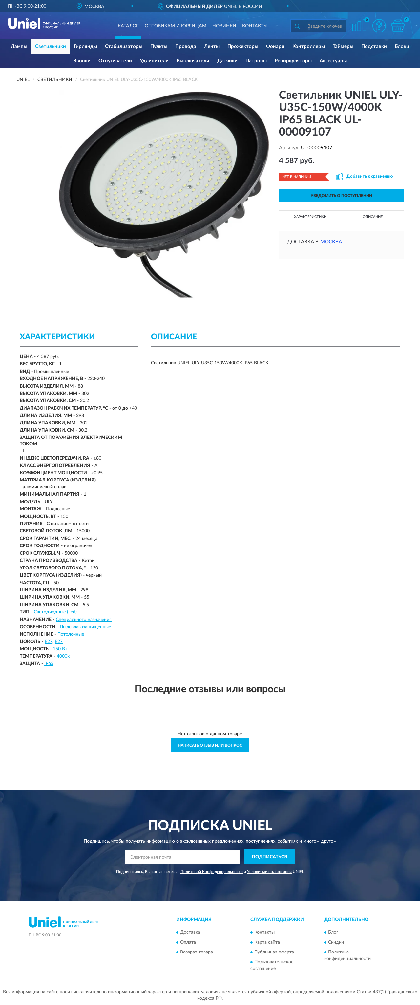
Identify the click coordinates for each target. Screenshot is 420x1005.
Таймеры (343, 46)
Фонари (275, 46)
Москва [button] (331, 241)
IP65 (48, 663)
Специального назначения (84, 619)
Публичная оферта (274, 952)
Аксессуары (333, 60)
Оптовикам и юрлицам (175, 26)
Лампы (19, 46)
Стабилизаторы (123, 46)
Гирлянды (85, 46)
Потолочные (70, 634)
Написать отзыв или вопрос (210, 745)
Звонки (82, 60)
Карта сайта (267, 942)
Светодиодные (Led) (55, 612)
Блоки (402, 46)
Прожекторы (242, 46)
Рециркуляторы (293, 60)
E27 (48, 641)
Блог (333, 932)
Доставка (190, 932)
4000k (63, 656)
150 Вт (60, 649)
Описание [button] (373, 217)
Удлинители (154, 60)
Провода (185, 46)
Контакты (255, 26)
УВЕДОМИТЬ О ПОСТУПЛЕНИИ (341, 196)
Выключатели (193, 60)
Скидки (336, 942)
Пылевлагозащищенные (85, 627)
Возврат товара (196, 952)
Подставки (374, 46)
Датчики (227, 60)
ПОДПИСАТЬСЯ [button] (269, 857)
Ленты (212, 46)
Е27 (59, 641)
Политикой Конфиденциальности (211, 872)
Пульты (158, 46)
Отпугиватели (115, 60)
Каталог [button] (128, 26)
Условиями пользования (269, 872)
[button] (379, 25)
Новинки (224, 26)
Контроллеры (308, 46)
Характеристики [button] (310, 217)
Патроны (256, 60)
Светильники (50, 46)
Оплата (188, 942)
